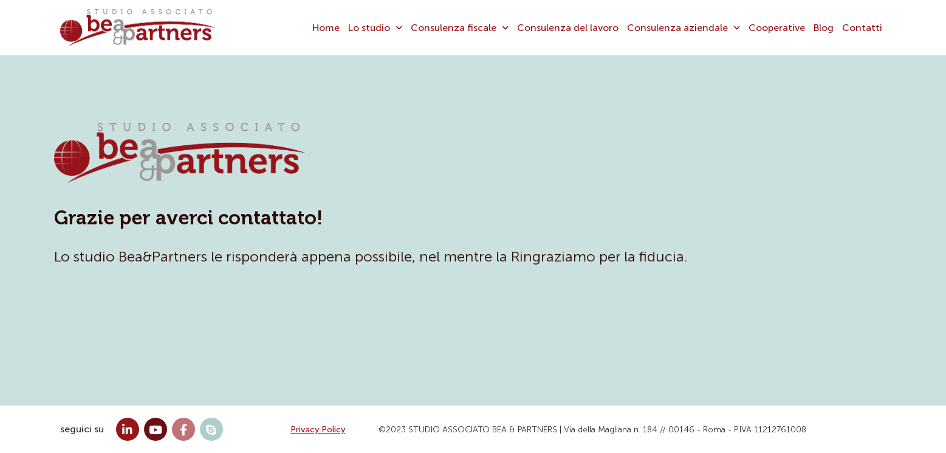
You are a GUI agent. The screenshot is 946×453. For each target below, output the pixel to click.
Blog (824, 27)
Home (326, 27)
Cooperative (777, 27)
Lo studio (375, 27)
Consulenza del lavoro (568, 27)
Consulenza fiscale (460, 27)
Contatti (862, 27)
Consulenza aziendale (683, 27)
